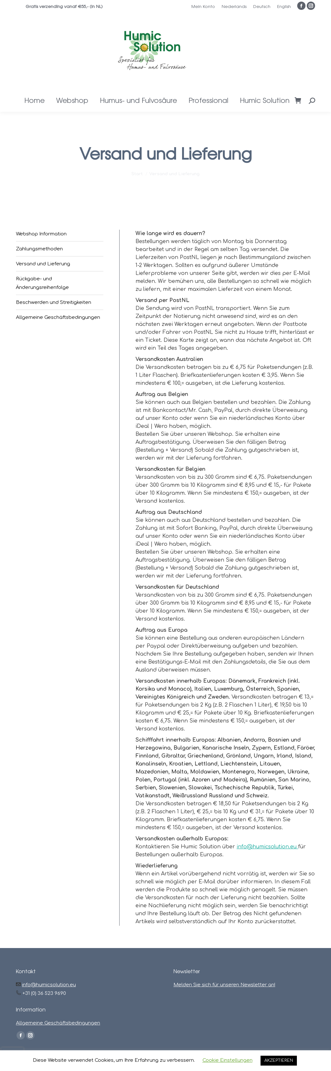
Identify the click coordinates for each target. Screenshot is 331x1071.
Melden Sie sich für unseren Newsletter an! (224, 985)
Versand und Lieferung (43, 264)
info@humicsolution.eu (267, 847)
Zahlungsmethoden (39, 249)
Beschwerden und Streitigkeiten (53, 302)
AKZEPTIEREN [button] (278, 1060)
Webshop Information (41, 234)
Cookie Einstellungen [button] (227, 1060)
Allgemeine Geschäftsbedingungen (58, 317)
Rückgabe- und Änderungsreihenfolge (42, 283)
